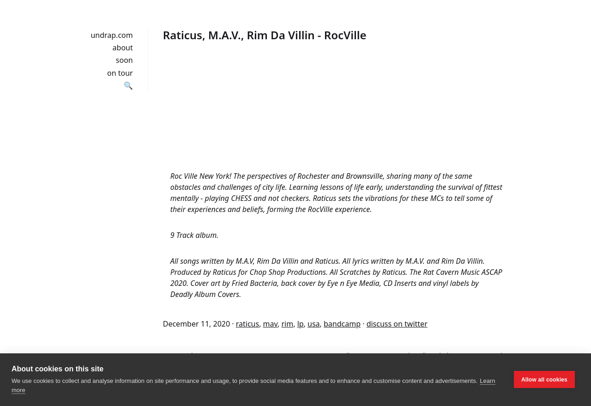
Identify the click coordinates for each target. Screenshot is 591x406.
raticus (247, 324)
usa (314, 324)
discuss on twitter (397, 324)
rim (287, 324)
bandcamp (342, 324)
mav (270, 324)
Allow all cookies (544, 379)
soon (124, 60)
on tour (120, 73)
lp (300, 324)
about (123, 47)
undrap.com (111, 35)
